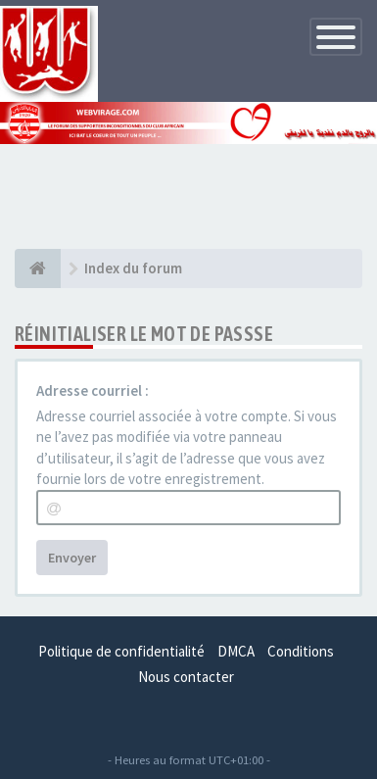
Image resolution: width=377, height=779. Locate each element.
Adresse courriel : (92, 390)
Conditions (300, 651)
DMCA (236, 651)
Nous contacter (186, 676)
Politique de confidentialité (121, 651)
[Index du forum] (38, 268)
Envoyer (72, 557)
